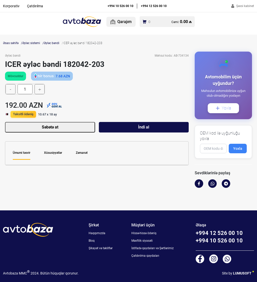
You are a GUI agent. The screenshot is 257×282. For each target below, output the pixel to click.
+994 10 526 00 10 (120, 6)
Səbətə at (50, 127)
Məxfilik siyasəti (142, 240)
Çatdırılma (35, 6)
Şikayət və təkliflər (101, 248)
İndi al (143, 127)
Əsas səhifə (11, 43)
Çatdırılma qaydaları (145, 255)
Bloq (92, 240)
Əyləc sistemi (31, 43)
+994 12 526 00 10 (154, 6)
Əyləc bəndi (51, 43)
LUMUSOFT (243, 272)
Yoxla (223, 108)
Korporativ (11, 6)
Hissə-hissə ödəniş (143, 233)
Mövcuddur (15, 76)
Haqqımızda (97, 233)
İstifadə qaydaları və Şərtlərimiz (152, 248)
